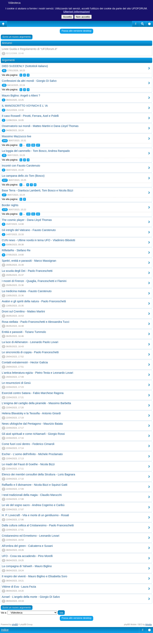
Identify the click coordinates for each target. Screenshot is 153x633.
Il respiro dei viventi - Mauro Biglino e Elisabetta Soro (34, 576)
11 (33, 214)
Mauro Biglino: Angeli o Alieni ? (21, 95)
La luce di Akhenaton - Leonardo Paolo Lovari (30, 342)
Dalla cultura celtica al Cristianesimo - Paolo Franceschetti (38, 525)
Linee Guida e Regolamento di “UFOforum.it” (29, 49)
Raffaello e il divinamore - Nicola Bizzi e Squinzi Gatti (34, 484)
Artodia (148, 624)
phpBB (15, 624)
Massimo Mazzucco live (16, 136)
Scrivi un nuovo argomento (16, 36)
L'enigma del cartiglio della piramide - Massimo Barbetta (36, 403)
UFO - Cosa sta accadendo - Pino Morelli (27, 556)
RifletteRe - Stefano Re (16, 250)
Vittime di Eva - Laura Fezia (19, 586)
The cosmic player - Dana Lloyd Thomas (27, 219)
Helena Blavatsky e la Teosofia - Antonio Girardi (31, 413)
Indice (5, 629)
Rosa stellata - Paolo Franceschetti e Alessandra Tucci (35, 321)
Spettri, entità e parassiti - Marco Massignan (29, 260)
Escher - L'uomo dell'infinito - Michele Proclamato (32, 454)
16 (33, 145)
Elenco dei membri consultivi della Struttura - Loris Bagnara (38, 474)
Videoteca (14, 2)
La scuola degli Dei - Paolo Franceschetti (27, 270)
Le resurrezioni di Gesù (16, 382)
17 (38, 145)
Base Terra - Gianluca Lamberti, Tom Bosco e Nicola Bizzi (37, 190)
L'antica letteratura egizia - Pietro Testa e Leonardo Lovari (37, 372)
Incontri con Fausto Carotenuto (21, 165)
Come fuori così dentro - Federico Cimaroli (28, 444)
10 (28, 214)
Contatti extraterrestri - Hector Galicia (25, 362)
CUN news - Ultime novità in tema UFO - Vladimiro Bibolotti (38, 240)
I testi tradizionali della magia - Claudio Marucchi (32, 494)
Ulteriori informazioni (76, 11)
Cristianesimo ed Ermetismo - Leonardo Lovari (30, 535)
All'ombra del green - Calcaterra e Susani (27, 545)
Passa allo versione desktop (76, 30)
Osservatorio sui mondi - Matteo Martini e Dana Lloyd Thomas (40, 126)
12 (38, 214)
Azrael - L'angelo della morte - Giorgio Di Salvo (31, 596)
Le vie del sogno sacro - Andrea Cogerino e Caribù (33, 505)
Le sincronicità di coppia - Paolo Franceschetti (30, 352)
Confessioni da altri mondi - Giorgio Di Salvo (29, 80)
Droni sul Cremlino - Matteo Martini (23, 311)
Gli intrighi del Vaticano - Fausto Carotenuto (29, 230)
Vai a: (4, 612)
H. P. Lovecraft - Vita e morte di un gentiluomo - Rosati (35, 515)
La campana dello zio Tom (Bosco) (23, 175)
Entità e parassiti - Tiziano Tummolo (24, 332)
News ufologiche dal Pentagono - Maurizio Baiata (32, 423)
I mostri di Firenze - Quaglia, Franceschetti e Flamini (34, 281)
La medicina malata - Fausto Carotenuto (27, 291)
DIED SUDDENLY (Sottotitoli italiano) (25, 66)
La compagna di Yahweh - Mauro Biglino (27, 566)
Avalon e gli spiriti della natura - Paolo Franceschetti (34, 301)
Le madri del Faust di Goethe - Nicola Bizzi (28, 464)
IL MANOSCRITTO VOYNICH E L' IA (25, 105)
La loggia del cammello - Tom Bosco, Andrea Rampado (36, 150)
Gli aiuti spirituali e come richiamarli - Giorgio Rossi (33, 433)
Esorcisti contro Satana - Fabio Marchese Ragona (33, 393)
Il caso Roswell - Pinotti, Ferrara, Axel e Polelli (30, 115)
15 (28, 145)
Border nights (10, 205)
